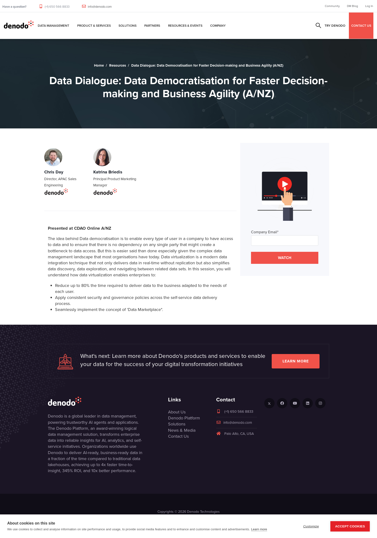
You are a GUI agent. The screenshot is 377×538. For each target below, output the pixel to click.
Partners (152, 25)
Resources (117, 65)
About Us (177, 412)
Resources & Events (185, 25)
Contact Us (178, 436)
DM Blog (352, 6)
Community (332, 6)
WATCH (284, 257)
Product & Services (94, 25)
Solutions (128, 25)
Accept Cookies (350, 526)
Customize (311, 526)
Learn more (296, 361)
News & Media (181, 430)
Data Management (53, 25)
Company (218, 25)
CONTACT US (361, 25)
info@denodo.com (100, 6)
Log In (369, 6)
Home (99, 65)
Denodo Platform (184, 418)
